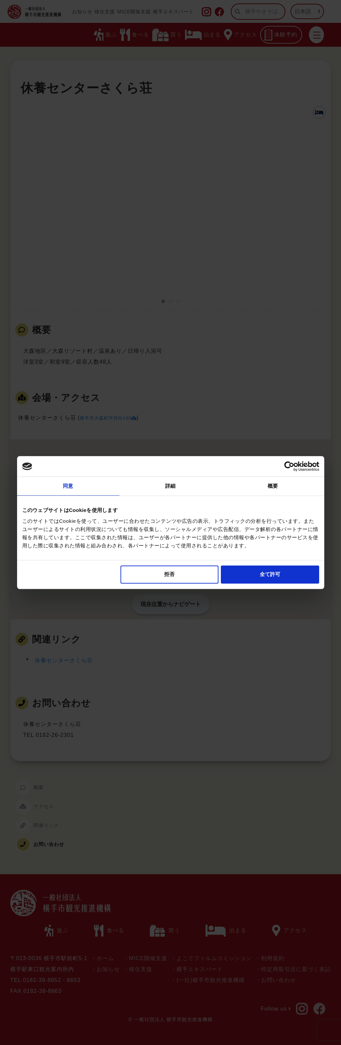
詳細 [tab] (170, 486)
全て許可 (270, 574)
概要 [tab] (273, 486)
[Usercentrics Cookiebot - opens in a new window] (289, 466)
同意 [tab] (68, 486)
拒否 (169, 574)
